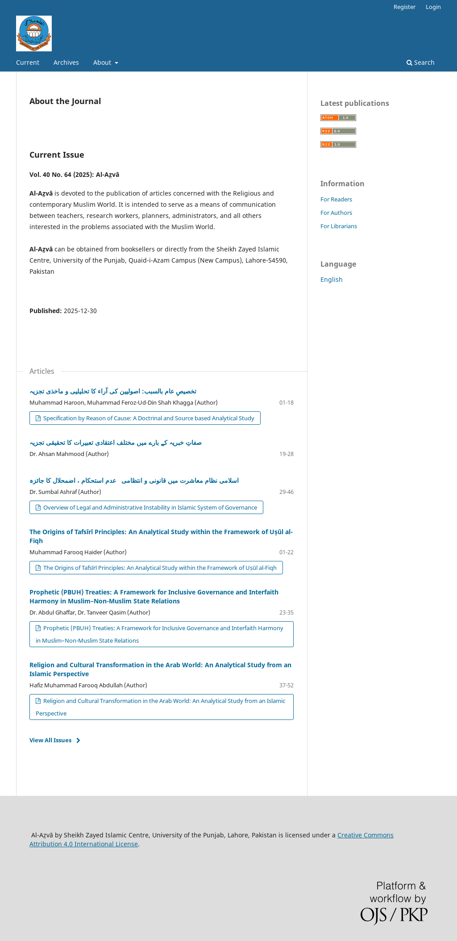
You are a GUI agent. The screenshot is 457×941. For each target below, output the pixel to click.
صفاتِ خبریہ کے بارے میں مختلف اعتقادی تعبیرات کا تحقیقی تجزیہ (115, 442)
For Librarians (338, 226)
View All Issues (50, 740)
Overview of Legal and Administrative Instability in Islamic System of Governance (149, 507)
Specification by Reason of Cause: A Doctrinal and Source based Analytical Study (148, 418)
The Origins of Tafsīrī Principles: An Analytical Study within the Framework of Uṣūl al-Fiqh (159, 568)
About (103, 62)
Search (421, 62)
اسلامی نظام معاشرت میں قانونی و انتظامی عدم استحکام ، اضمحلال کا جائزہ (134, 480)
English (331, 279)
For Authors (336, 213)
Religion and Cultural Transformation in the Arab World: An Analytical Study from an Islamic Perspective (160, 707)
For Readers (336, 199)
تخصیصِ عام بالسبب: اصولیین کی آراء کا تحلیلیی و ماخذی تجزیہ (112, 391)
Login (433, 7)
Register (404, 7)
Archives (66, 62)
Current (27, 62)
